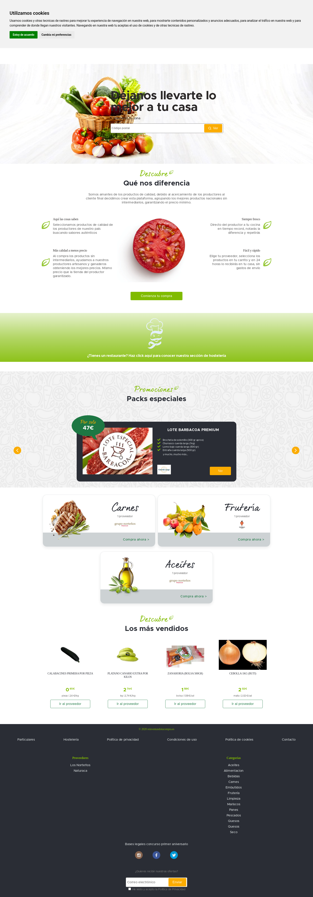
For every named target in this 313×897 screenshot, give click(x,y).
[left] (14, 450)
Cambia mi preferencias (56, 34)
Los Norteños (80, 765)
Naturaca (80, 770)
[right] (299, 450)
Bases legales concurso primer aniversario (156, 844)
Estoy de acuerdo (23, 34)
